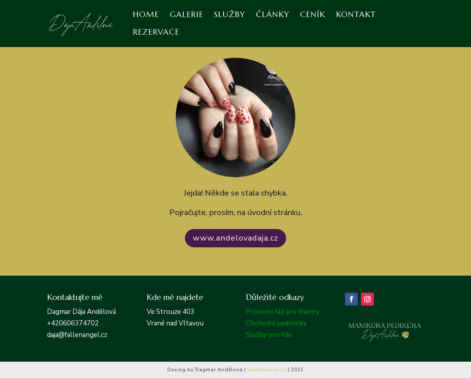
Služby (229, 16)
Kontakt (356, 16)
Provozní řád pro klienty (283, 311)
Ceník (312, 16)
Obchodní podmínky (276, 323)
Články (272, 16)
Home (146, 16)
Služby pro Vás (269, 334)
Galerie (186, 16)
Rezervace (156, 33)
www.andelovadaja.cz (235, 238)
